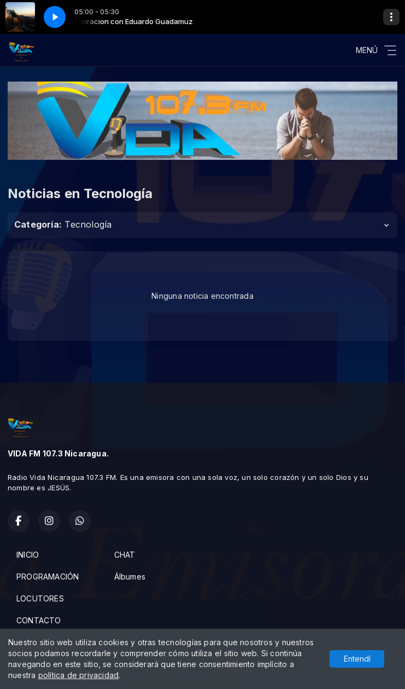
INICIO (27, 554)
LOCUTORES (40, 598)
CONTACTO (38, 620)
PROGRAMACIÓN (47, 576)
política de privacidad (78, 675)
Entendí (357, 658)
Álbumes (129, 576)
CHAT (125, 554)
